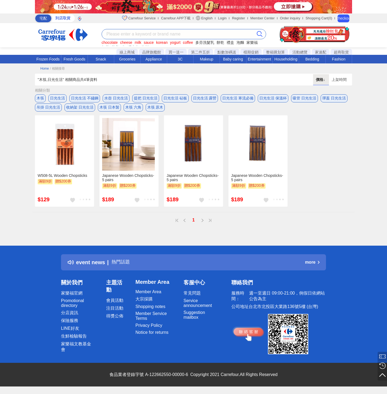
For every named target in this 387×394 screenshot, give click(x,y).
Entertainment (259, 59)
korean (162, 42)
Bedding (312, 59)
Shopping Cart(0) (319, 18)
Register (238, 18)
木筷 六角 (133, 109)
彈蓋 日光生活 (334, 98)
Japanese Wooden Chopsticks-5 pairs (128, 181)
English (204, 18)
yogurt (175, 42)
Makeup (206, 59)
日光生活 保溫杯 (273, 98)
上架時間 (339, 79)
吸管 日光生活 (304, 98)
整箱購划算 (275, 52)
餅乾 (220, 42)
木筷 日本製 (109, 109)
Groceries (127, 59)
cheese (126, 42)
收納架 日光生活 (80, 109)
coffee (188, 42)
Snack (101, 59)
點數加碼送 (226, 52)
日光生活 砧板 (175, 98)
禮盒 (230, 42)
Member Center (262, 18)
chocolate (110, 42)
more (312, 265)
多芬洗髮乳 (204, 42)
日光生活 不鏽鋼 (84, 98)
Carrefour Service (139, 18)
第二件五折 (200, 52)
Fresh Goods (74, 59)
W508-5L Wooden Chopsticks (62, 179)
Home (44, 68)
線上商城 (127, 52)
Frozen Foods (47, 59)
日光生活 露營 (205, 98)
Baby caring (233, 59)
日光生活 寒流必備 (237, 98)
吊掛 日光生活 (48, 109)
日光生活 (57, 98)
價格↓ (321, 79)
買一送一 (176, 52)
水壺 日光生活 (116, 98)
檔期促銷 (251, 52)
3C (180, 59)
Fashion (338, 59)
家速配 (320, 52)
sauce (149, 42)
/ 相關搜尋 (57, 68)
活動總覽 (299, 52)
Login (222, 18)
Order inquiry (290, 18)
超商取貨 (341, 52)
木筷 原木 (155, 109)
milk (138, 42)
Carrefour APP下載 (176, 18)
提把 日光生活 (145, 98)
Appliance (153, 59)
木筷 (40, 98)
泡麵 (240, 42)
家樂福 (252, 42)
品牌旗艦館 (151, 52)
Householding (286, 59)
